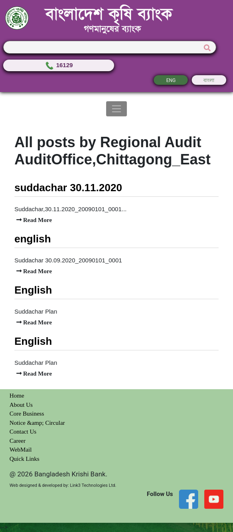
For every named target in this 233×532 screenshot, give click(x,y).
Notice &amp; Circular (37, 423)
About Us (21, 405)
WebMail (21, 449)
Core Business (27, 413)
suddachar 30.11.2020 (68, 188)
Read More (37, 220)
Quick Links (25, 459)
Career (18, 441)
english (32, 239)
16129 (58, 65)
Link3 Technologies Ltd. (93, 485)
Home (17, 395)
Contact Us (23, 431)
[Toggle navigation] (116, 108)
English (33, 290)
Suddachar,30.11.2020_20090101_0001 (68, 209)
